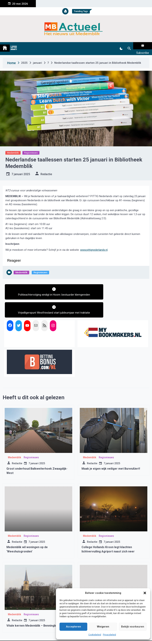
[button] (145, 593)
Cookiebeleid (94, 634)
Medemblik (13, 148)
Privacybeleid (109, 634)
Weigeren (103, 626)
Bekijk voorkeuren (132, 626)
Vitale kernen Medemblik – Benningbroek (34, 607)
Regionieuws (31, 148)
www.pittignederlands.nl (94, 245)
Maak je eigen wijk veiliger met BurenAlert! (111, 450)
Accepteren (73, 626)
